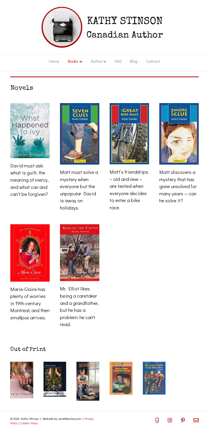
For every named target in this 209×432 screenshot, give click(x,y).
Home (54, 61)
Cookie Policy (29, 423)
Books (73, 61)
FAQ (118, 61)
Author (96, 61)
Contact (153, 61)
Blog (133, 61)
